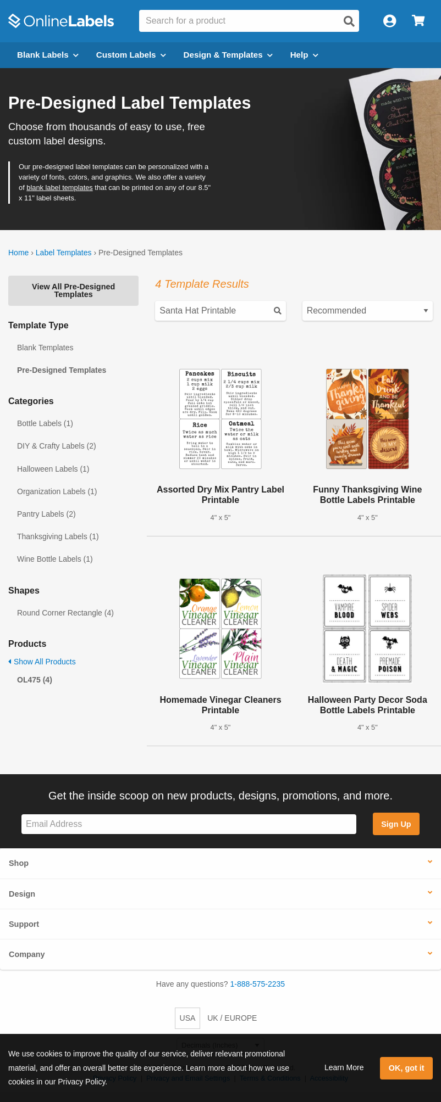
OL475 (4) (34, 679)
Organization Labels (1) (57, 491)
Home (18, 252)
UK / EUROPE (232, 1018)
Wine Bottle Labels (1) (55, 559)
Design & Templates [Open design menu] (228, 54)
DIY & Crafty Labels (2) (56, 445)
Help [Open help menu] (304, 54)
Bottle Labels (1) (45, 423)
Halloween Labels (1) (53, 469)
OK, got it (407, 1068)
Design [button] (22, 894)
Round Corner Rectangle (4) (65, 612)
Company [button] (27, 954)
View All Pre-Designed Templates (73, 290)
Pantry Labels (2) (46, 514)
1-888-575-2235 (257, 984)
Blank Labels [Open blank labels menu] (48, 54)
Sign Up (396, 824)
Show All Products (42, 661)
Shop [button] (19, 863)
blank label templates (59, 187)
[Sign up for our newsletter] (188, 824)
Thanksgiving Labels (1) (58, 536)
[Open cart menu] (418, 21)
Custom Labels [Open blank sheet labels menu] (131, 54)
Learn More (344, 1067)
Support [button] (24, 924)
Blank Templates (45, 347)
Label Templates (64, 252)
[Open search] (349, 21)
